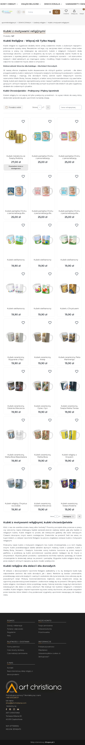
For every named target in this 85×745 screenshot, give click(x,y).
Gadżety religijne (39, 22)
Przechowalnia (44, 632)
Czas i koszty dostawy (15, 650)
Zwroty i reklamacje (14, 626)
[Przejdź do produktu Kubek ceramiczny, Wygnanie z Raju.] (16, 337)
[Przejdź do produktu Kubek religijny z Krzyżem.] (69, 435)
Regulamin (11, 632)
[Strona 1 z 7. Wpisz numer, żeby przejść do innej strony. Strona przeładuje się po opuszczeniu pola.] (39, 107)
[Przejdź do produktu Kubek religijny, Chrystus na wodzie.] (16, 484)
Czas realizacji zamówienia (17, 653)
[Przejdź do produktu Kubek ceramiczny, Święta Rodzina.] (69, 484)
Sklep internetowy (41, 742)
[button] (56, 12)
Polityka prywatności (46, 647)
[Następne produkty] (69, 516)
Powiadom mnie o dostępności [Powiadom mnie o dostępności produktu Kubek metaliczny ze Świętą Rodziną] (16, 167)
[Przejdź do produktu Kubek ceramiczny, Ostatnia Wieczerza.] (16, 386)
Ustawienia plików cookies (48, 653)
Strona (35, 107)
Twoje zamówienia (45, 626)
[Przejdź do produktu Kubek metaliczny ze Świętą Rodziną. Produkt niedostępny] (16, 136)
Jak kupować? (43, 657)
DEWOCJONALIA (24, 22)
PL (19, 12)
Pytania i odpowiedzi (15, 629)
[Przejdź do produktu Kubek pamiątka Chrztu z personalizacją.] (42, 136)
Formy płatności (13, 647)
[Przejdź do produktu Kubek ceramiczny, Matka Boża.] (42, 435)
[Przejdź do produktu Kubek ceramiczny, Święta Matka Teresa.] (69, 386)
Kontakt (10, 668)
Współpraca (42, 650)
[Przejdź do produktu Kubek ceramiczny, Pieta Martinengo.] (69, 337)
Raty (9, 636)
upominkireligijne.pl (9, 22)
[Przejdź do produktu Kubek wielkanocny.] (16, 240)
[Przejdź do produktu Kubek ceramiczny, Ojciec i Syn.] (42, 386)
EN (24, 12)
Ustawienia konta (45, 629)
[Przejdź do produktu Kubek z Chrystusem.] (69, 289)
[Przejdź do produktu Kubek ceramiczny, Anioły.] (42, 337)
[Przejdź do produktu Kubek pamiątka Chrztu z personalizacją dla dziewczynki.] (42, 191)
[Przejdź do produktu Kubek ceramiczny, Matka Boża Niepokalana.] (16, 435)
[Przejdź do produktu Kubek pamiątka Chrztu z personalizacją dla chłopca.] (16, 191)
